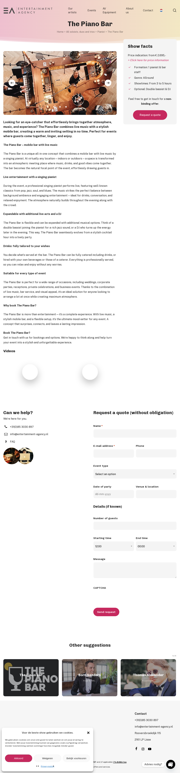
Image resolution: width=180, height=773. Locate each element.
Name (98, 426)
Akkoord (18, 758)
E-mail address (104, 446)
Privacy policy (47, 766)
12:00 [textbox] (98, 546)
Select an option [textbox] (105, 474)
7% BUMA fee (119, 762)
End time (142, 538)
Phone (140, 445)
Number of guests (105, 518)
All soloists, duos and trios (80, 31)
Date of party (102, 486)
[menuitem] (161, 10)
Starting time (102, 538)
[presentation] (118, 597)
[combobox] (135, 474)
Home (60, 31)
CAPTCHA (99, 587)
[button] (88, 732)
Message (99, 559)
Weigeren (47, 758)
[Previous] (12, 83)
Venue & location (147, 486)
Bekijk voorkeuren (76, 758)
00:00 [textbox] (141, 546)
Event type (100, 465)
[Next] (108, 83)
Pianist (101, 31)
